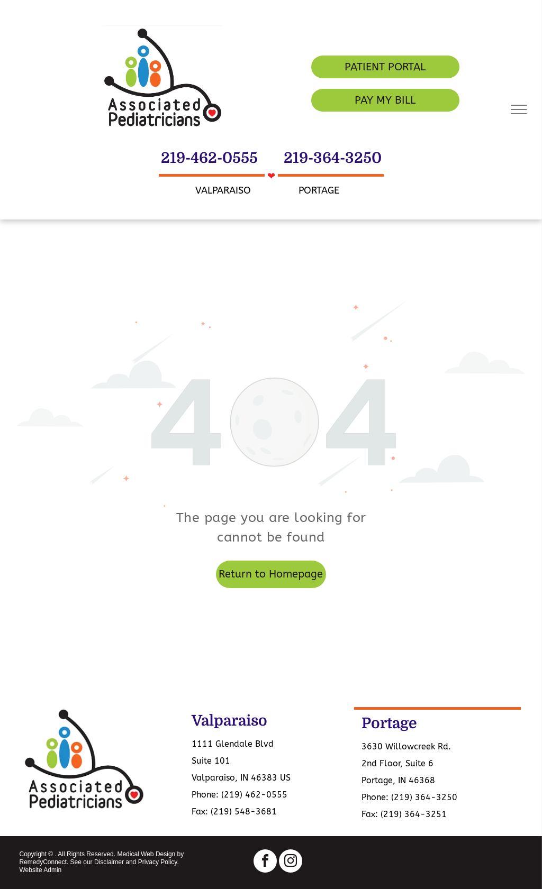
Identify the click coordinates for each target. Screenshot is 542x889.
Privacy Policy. (158, 862)
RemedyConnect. (43, 862)
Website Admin (40, 870)
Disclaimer (109, 862)
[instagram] (290, 862)
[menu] (518, 109)
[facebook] (265, 862)
